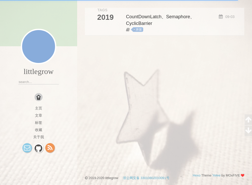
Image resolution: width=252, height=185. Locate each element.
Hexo (196, 175)
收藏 (38, 130)
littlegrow (39, 71)
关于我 (38, 137)
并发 (139, 29)
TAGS (102, 10)
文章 (38, 115)
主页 (38, 108)
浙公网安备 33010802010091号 (144, 178)
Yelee (216, 175)
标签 (38, 123)
